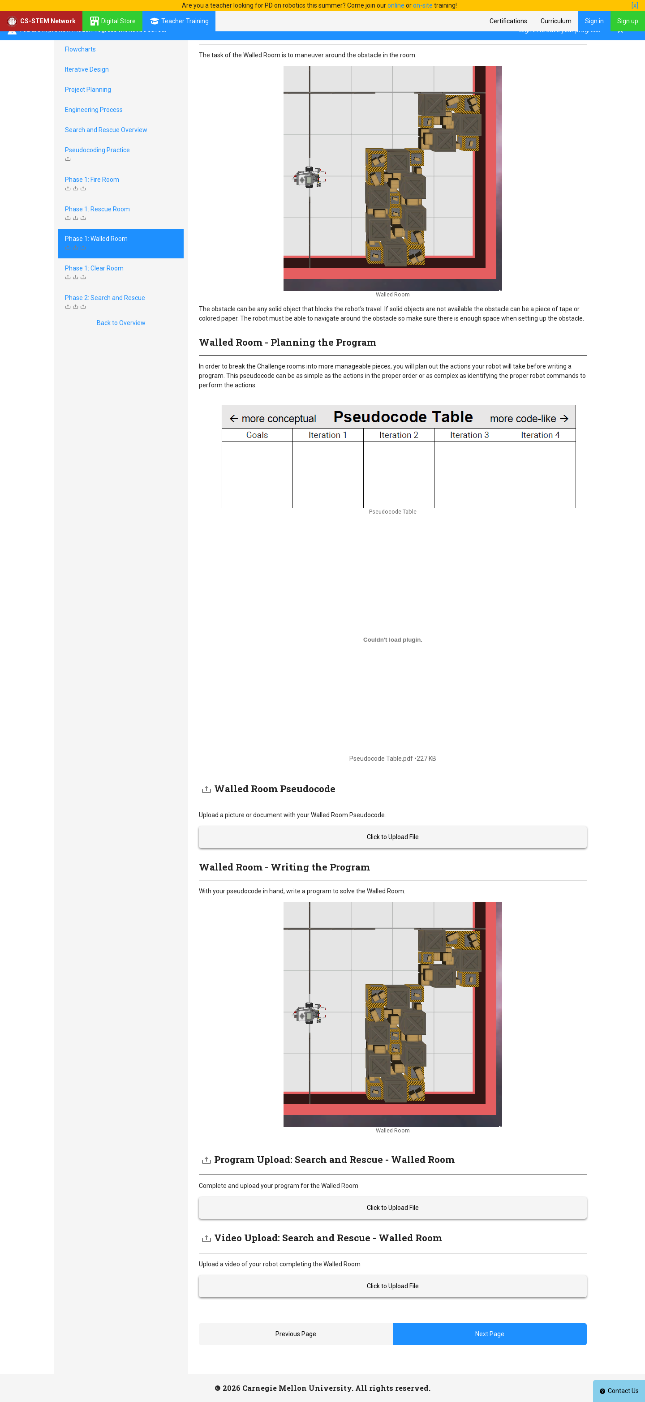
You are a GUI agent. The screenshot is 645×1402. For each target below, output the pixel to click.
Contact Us (619, 1390)
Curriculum (556, 21)
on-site (423, 5)
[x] (635, 5)
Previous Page (295, 1334)
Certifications (508, 21)
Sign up (627, 21)
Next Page (489, 1334)
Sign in (594, 21)
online (395, 5)
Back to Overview (121, 322)
